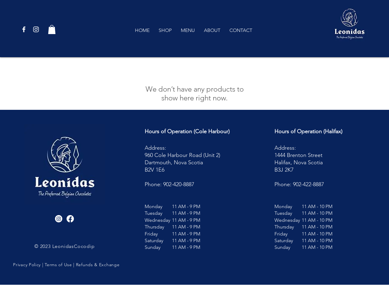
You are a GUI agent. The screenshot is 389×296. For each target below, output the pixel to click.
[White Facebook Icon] (24, 29)
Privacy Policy (27, 264)
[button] (52, 29)
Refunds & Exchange (98, 264)
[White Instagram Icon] (36, 29)
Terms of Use (58, 264)
